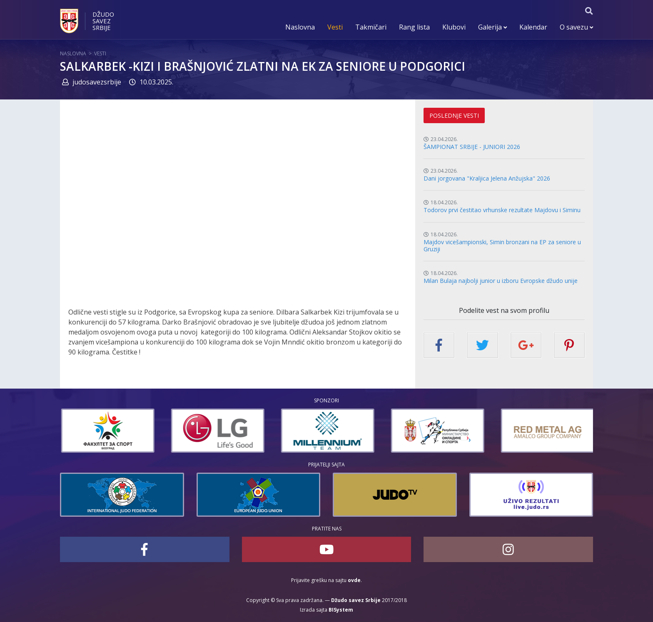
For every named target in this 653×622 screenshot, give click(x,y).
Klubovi (454, 27)
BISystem (341, 609)
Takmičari (370, 27)
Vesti (335, 27)
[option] (128, 431)
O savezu (576, 27)
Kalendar (533, 27)
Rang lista (414, 27)
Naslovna (300, 27)
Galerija (492, 27)
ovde (354, 580)
